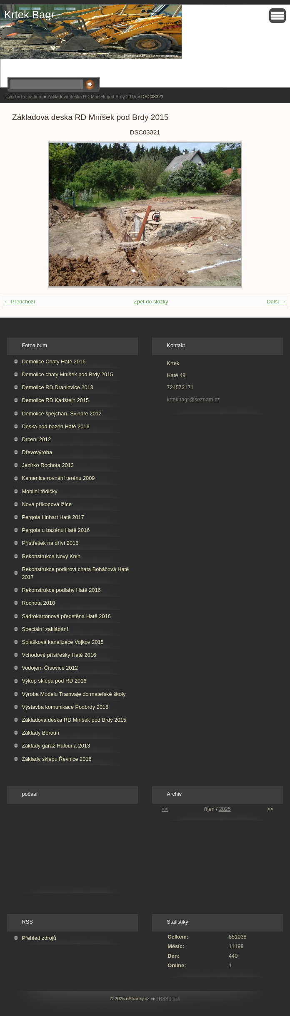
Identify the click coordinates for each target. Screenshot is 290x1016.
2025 (224, 809)
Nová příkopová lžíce (47, 504)
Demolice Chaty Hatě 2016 (53, 361)
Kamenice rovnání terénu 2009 (58, 478)
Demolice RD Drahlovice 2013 (57, 387)
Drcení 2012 (36, 439)
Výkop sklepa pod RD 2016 (54, 681)
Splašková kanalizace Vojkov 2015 (62, 642)
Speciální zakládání (45, 629)
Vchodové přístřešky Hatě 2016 (59, 655)
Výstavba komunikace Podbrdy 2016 (65, 707)
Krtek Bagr (29, 14)
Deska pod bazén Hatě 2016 (55, 426)
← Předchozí (19, 301)
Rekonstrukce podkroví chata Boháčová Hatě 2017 (75, 573)
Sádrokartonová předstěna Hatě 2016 (66, 616)
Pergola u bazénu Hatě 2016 (56, 530)
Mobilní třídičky (39, 491)
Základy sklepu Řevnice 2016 (56, 759)
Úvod (10, 96)
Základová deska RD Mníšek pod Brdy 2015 (92, 96)
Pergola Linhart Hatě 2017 (53, 517)
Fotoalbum (31, 96)
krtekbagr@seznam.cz (193, 399)
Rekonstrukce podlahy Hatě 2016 (61, 590)
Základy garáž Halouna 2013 (56, 746)
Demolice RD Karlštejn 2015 (55, 400)
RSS (163, 998)
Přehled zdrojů (39, 938)
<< (165, 809)
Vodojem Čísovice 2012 (50, 668)
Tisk (176, 998)
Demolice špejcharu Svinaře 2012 (61, 413)
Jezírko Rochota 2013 (48, 465)
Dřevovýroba (37, 452)
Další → (276, 301)
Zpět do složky (151, 301)
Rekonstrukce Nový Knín (51, 556)
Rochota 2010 (38, 603)
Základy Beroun (40, 733)
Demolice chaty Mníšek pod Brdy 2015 (67, 374)
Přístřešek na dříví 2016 (50, 543)
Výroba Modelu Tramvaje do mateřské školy (73, 694)
